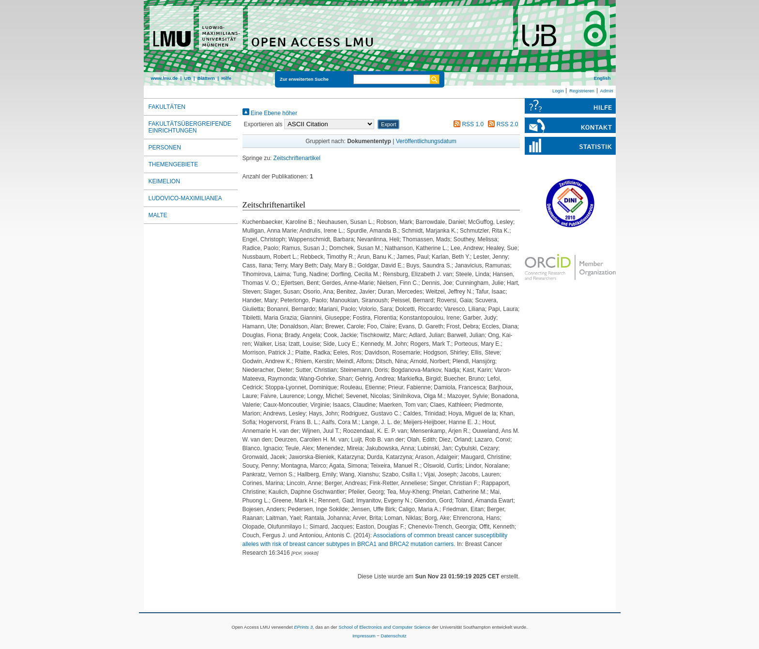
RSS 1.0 (467, 124)
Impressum (363, 635)
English (602, 78)
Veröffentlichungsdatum (426, 141)
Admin (606, 90)
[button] (388, 124)
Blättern (206, 78)
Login (557, 90)
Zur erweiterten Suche (304, 79)
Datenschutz (394, 635)
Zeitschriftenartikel (296, 158)
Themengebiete (173, 164)
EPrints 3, (304, 627)
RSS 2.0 (501, 124)
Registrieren (581, 90)
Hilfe (226, 78)
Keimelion (164, 181)
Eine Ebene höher (270, 113)
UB (187, 78)
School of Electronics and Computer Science (384, 627)
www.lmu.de (164, 78)
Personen (165, 147)
